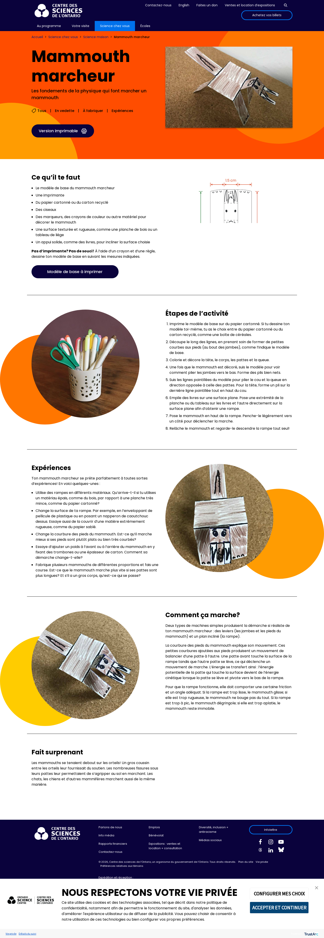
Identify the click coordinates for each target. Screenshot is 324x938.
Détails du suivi (27, 933)
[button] (316, 887)
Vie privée (262, 862)
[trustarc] (310, 933)
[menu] (49, 26)
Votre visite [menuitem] (80, 26)
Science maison (95, 37)
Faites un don (207, 5)
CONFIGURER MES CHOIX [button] (279, 893)
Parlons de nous (110, 827)
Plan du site (245, 862)
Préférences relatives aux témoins (121, 866)
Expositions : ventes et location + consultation (165, 846)
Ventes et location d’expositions (250, 5)
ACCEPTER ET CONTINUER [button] (279, 907)
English (184, 5)
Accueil (37, 37)
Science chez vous (63, 37)
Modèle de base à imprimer (75, 271)
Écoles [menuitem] (145, 26)
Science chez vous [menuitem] (115, 26)
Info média (106, 835)
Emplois (154, 827)
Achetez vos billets (266, 15)
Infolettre (270, 830)
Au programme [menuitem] (49, 26)
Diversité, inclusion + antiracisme (213, 829)
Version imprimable (58, 131)
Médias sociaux (210, 840)
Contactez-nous (158, 5)
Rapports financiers (113, 844)
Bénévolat (156, 835)
